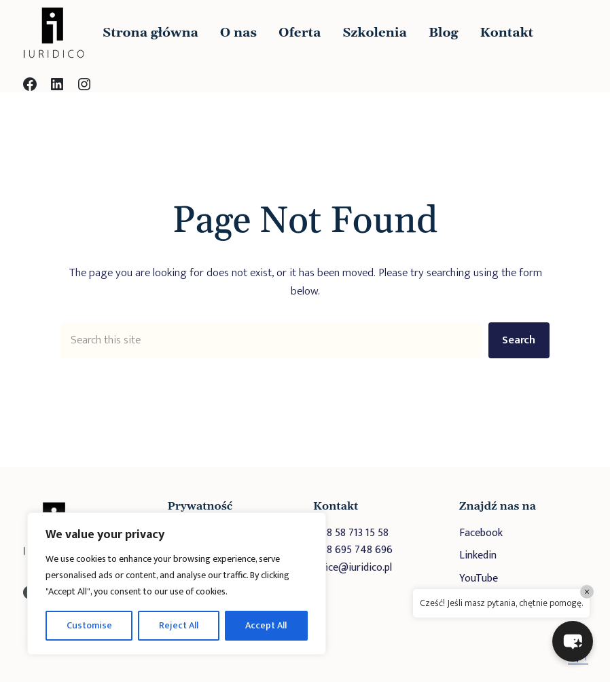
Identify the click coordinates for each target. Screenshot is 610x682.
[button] (572, 641)
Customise (89, 625)
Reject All (178, 625)
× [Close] (587, 591)
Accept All (266, 625)
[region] (176, 583)
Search (518, 339)
